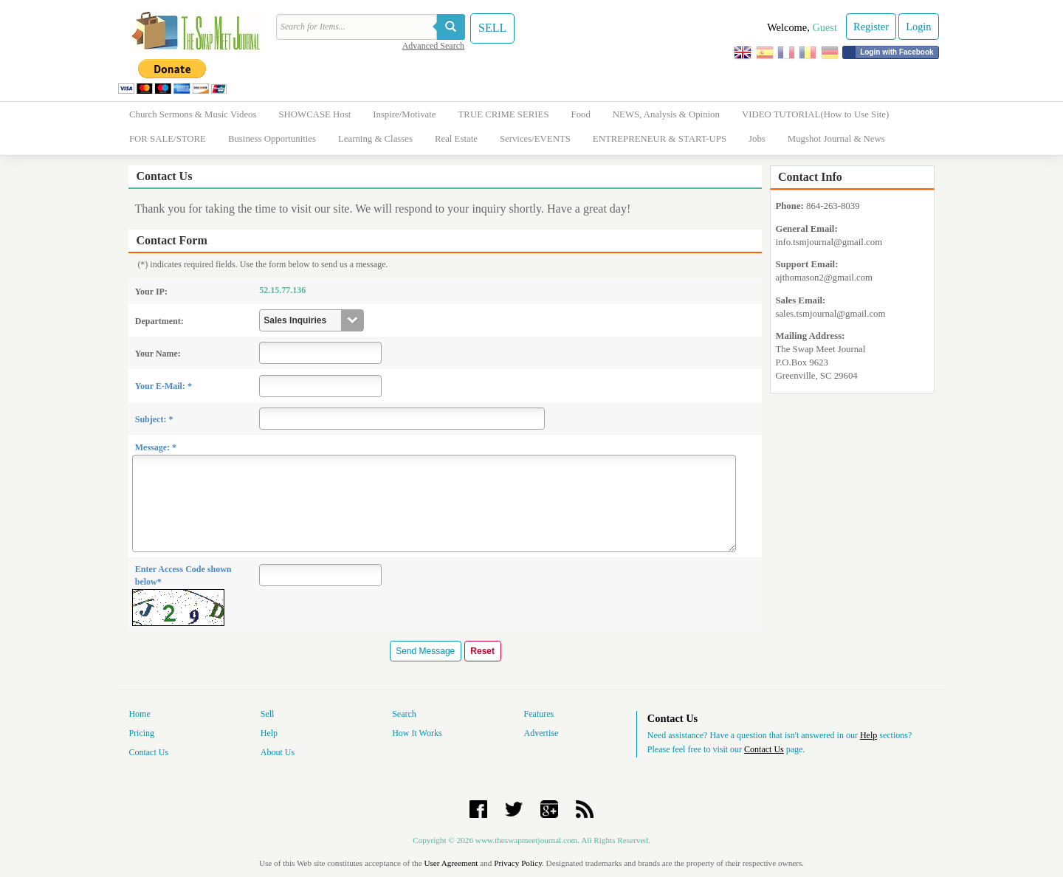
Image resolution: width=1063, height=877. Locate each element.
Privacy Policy (518, 863)
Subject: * (154, 419)
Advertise (541, 733)
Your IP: (151, 291)
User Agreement (451, 863)
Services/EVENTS (535, 139)
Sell (268, 714)
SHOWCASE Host (314, 114)
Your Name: (158, 353)
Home (139, 714)
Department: (159, 321)
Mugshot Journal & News (836, 139)
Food (581, 114)
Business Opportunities (272, 139)
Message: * (155, 447)
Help (269, 733)
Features (539, 714)
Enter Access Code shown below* (183, 575)
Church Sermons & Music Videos (192, 114)
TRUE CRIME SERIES (503, 114)
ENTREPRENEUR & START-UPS (659, 139)
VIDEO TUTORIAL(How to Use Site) (815, 114)
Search (404, 714)
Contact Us (148, 752)
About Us (278, 752)
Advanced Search (433, 46)
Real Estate (456, 139)
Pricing (141, 733)
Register (871, 26)
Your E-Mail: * (163, 386)
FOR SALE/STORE (167, 139)
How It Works (416, 733)
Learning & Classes (375, 139)
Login (918, 26)
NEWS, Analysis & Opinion (666, 114)
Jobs (757, 139)
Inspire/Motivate (404, 114)
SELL (492, 27)
